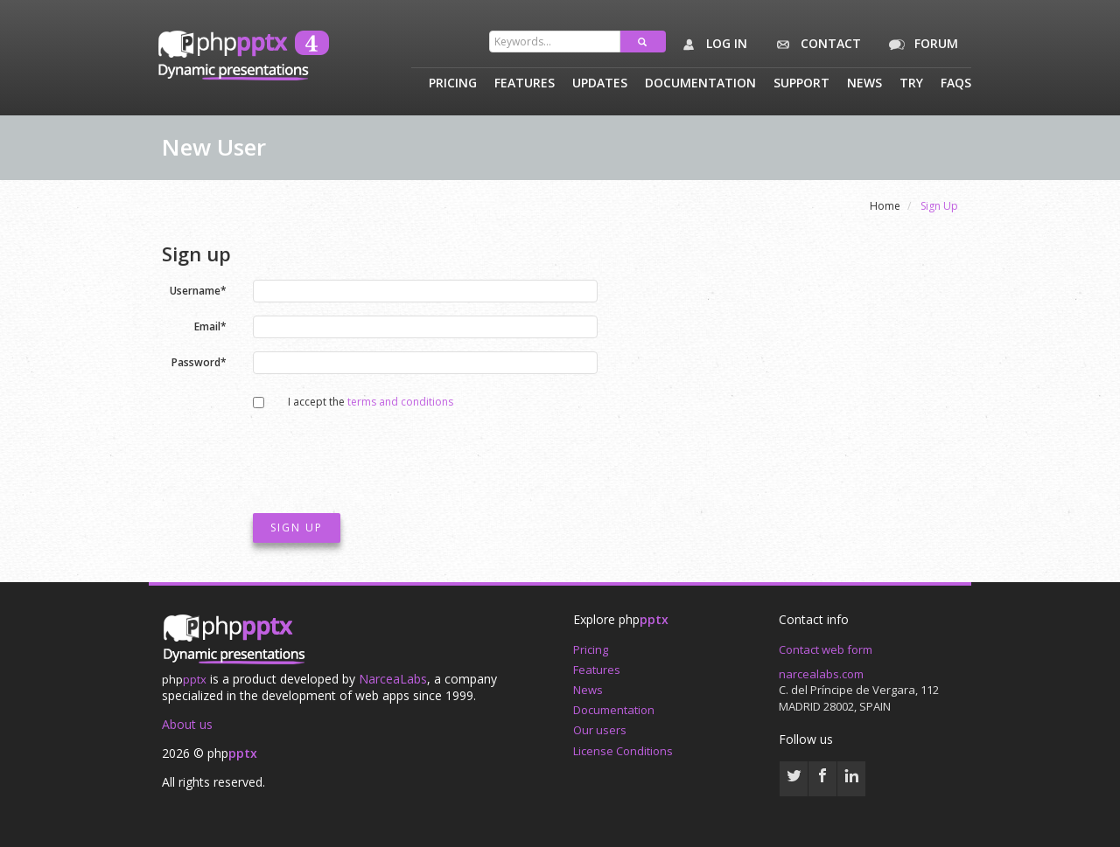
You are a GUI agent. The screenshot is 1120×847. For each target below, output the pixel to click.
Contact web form (825, 649)
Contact (815, 45)
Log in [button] (711, 45)
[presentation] (386, 457)
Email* (210, 325)
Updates (599, 84)
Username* (198, 289)
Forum (920, 45)
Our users (599, 730)
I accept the (361, 401)
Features (524, 84)
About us (187, 724)
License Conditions (623, 751)
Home (885, 205)
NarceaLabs (393, 678)
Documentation (700, 84)
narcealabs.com (821, 674)
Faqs (956, 84)
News (864, 84)
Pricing (453, 84)
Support (802, 84)
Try (911, 84)
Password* (199, 361)
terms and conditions (400, 401)
